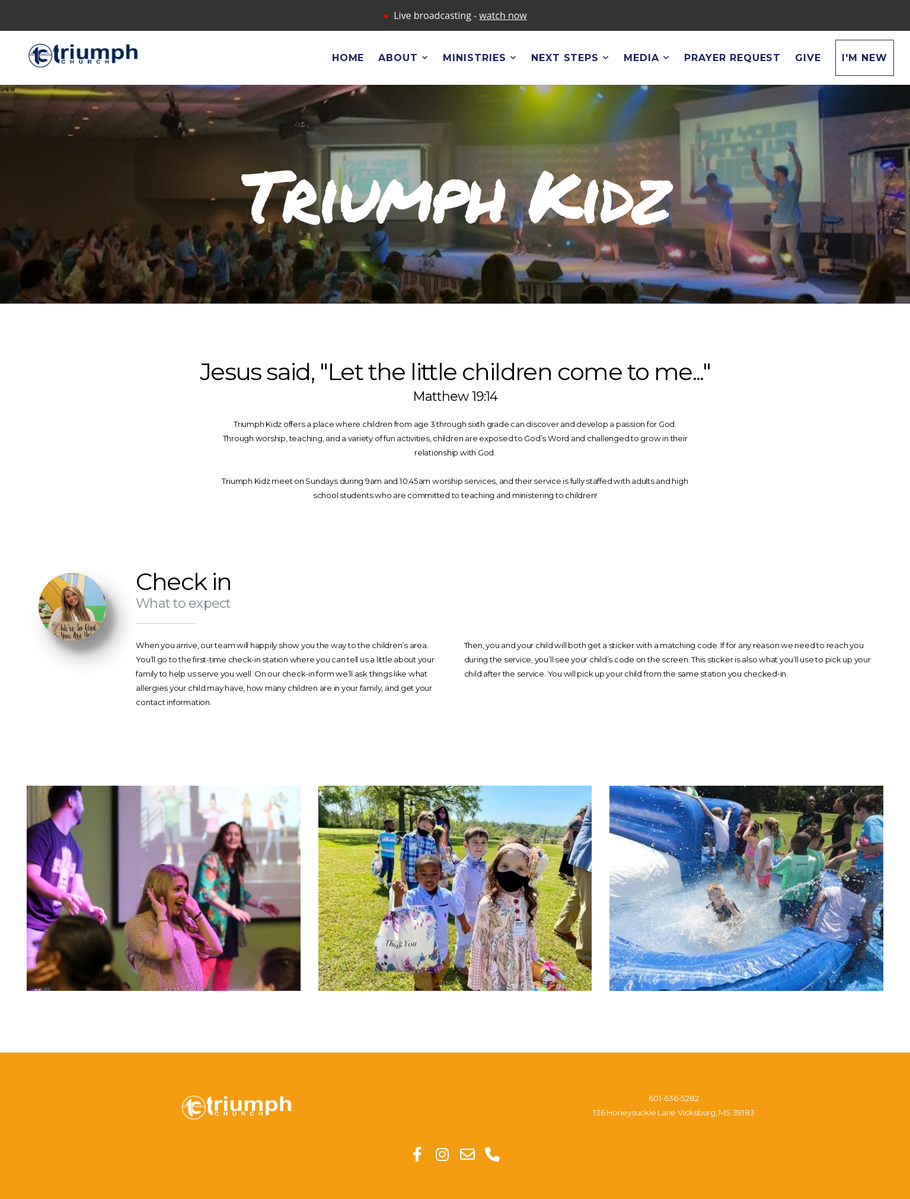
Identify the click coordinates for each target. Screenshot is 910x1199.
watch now (502, 15)
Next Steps (570, 57)
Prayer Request (732, 57)
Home (348, 57)
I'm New (864, 57)
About (403, 57)
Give (808, 57)
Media (647, 57)
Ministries (480, 57)
